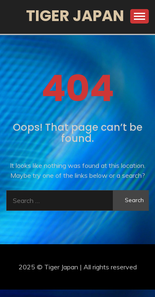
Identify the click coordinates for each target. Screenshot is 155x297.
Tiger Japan (75, 15)
